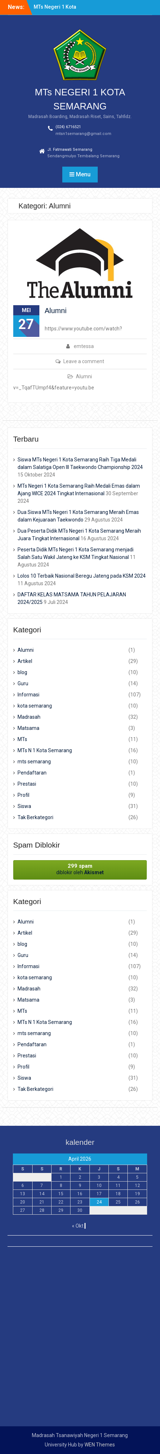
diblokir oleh (80, 869)
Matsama (28, 728)
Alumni (56, 311)
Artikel (25, 661)
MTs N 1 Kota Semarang (45, 750)
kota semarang (35, 706)
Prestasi (27, 784)
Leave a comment (83, 361)
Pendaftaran (32, 773)
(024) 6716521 (68, 127)
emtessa (84, 346)
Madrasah (29, 717)
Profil (23, 795)
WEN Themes (99, 1445)
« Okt (77, 1226)
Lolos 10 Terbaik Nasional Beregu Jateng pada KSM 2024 (82, 576)
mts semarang (34, 761)
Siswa (24, 806)
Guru (23, 683)
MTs (22, 739)
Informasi (28, 694)
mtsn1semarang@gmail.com (83, 133)
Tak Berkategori (35, 817)
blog (22, 672)
